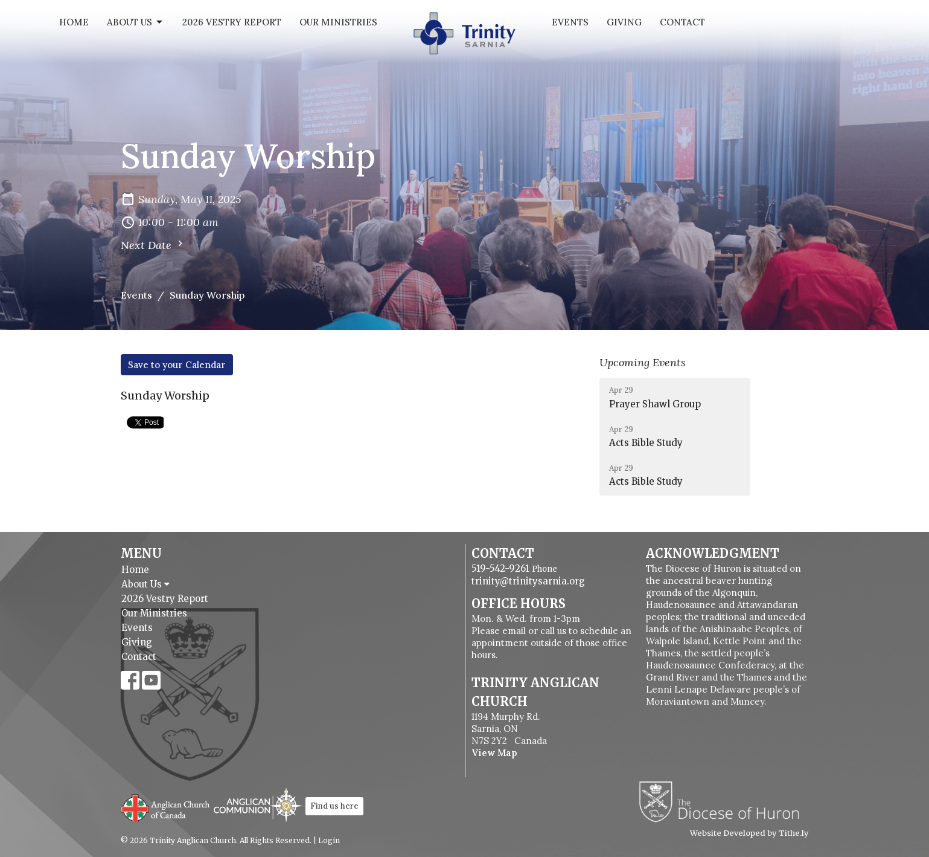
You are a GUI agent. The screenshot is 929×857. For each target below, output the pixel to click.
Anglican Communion (258, 804)
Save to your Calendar (177, 364)
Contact (682, 22)
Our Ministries (338, 22)
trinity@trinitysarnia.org (528, 581)
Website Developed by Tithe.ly (749, 833)
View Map (494, 752)
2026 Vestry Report (231, 22)
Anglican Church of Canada (166, 807)
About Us (135, 22)
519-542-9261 (500, 568)
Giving (624, 22)
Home (74, 22)
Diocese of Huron (723, 801)
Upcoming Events (642, 362)
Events (570, 22)
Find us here (334, 806)
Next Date (153, 245)
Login (329, 840)
